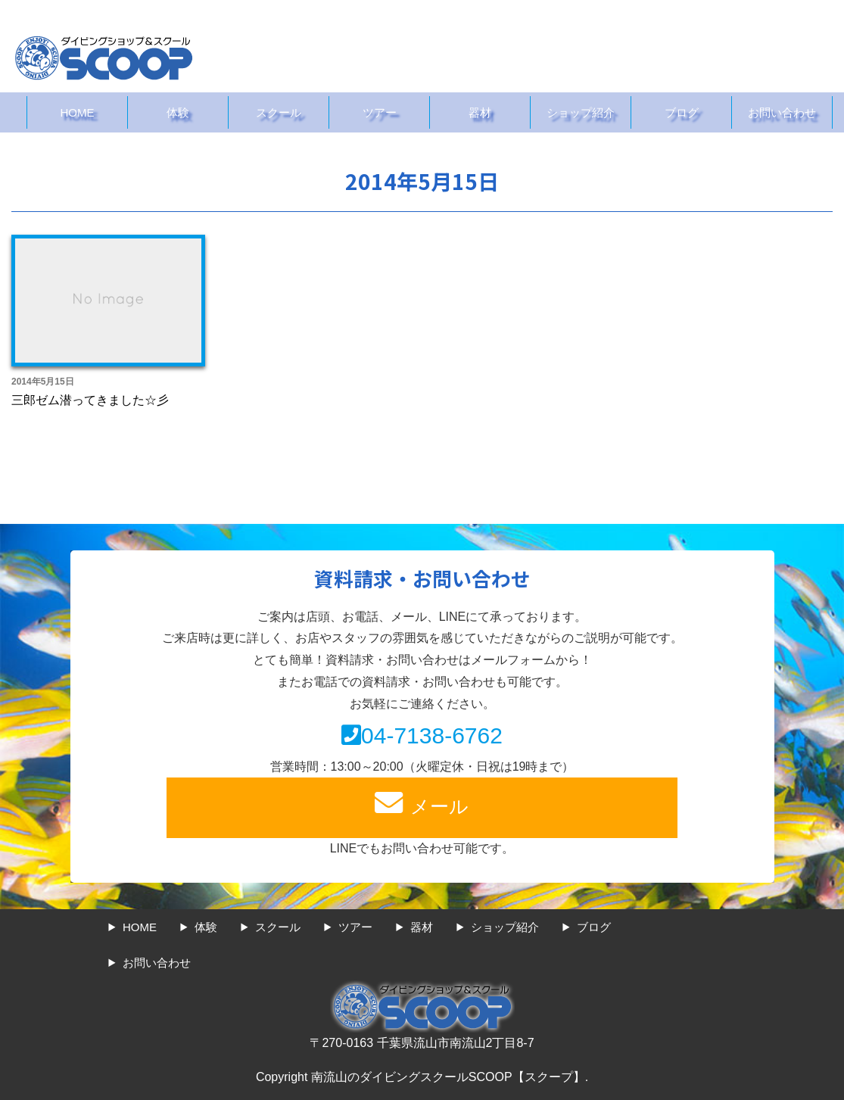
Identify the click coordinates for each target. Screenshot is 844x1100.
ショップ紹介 (581, 112)
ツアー (380, 112)
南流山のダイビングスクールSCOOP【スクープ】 (448, 1076)
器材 (480, 112)
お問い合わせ (782, 112)
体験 (178, 112)
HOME (78, 112)
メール (422, 802)
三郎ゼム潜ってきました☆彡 (90, 400)
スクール (278, 112)
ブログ (682, 112)
